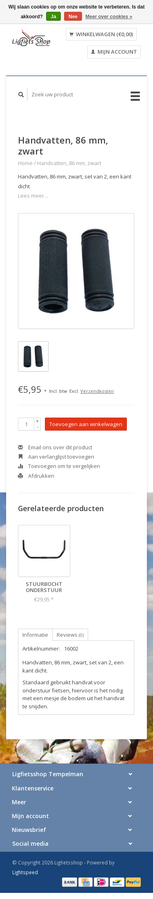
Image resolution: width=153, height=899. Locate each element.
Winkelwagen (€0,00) (101, 34)
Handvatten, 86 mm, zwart (69, 163)
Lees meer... (33, 195)
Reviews (70, 634)
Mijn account (114, 51)
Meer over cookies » (108, 17)
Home (25, 163)
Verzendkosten (97, 391)
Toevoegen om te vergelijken (59, 466)
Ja (53, 17)
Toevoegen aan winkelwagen (85, 424)
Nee (73, 17)
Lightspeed (25, 872)
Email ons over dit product (55, 447)
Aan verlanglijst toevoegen (56, 456)
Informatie (35, 634)
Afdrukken (36, 475)
